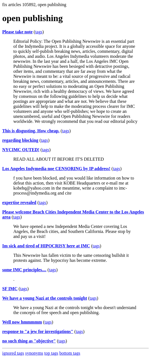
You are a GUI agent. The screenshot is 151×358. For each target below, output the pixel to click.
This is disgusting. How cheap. (30, 130)
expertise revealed (19, 202)
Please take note (17, 31)
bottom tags (69, 353)
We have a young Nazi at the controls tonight (44, 298)
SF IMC (9, 288)
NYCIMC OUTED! (20, 149)
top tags (51, 353)
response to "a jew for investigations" (37, 331)
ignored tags (13, 353)
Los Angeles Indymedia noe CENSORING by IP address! (56, 168)
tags (38, 31)
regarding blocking (20, 140)
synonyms (34, 353)
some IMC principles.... (24, 269)
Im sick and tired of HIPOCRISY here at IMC (46, 245)
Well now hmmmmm (22, 322)
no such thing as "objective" (29, 341)
